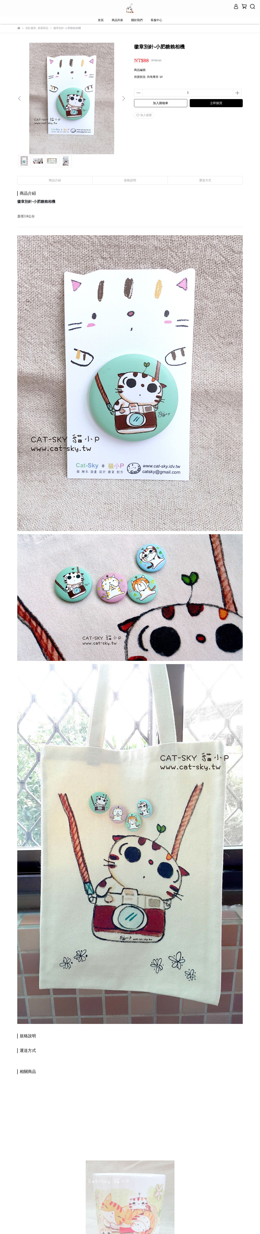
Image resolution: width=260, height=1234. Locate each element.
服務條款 (82, 1189)
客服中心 (156, 20)
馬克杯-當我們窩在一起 (42, 1144)
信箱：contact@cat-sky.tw (34, 1208)
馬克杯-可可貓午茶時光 (152, 1144)
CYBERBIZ (106, 1223)
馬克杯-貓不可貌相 (94, 1144)
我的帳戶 (49, 1189)
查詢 (20, 1189)
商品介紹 (55, 180)
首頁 (101, 20)
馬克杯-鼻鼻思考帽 (203, 1144)
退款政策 (66, 1189)
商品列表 (117, 20)
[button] (123, 98)
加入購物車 (160, 103)
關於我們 (137, 20)
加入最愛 (144, 115)
